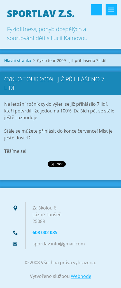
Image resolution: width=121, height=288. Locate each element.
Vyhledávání (96, 9)
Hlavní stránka (17, 60)
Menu (111, 9)
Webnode (81, 276)
